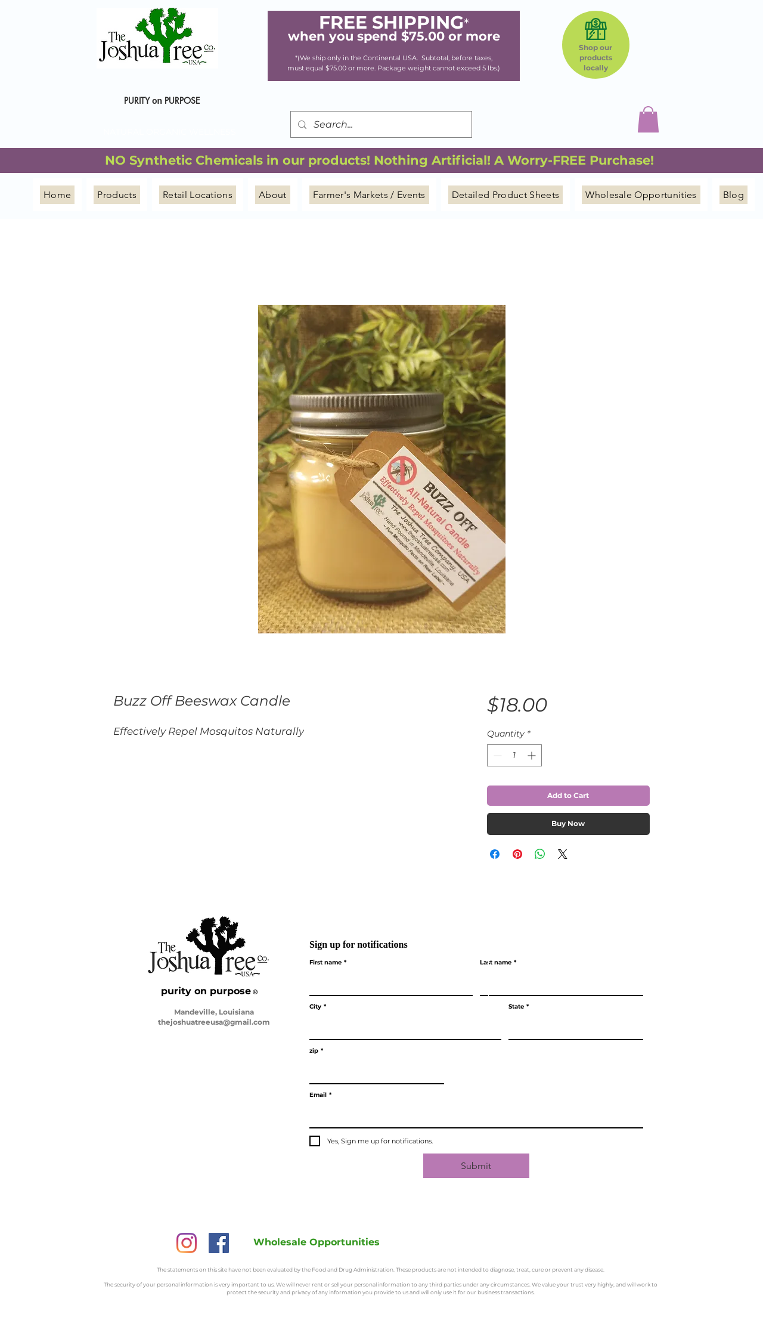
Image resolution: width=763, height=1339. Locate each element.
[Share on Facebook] (495, 854)
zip (316, 1050)
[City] (401, 1027)
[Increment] (532, 755)
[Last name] (558, 983)
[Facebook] (219, 1243)
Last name (498, 962)
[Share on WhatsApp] (540, 854)
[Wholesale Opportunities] (316, 1242)
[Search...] (380, 124)
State (518, 1006)
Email (320, 1095)
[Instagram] (186, 1243)
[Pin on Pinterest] (517, 854)
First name (327, 962)
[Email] (472, 1115)
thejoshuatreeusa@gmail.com (214, 1022)
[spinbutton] (514, 755)
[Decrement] (496, 755)
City (317, 1006)
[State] (572, 1027)
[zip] (373, 1071)
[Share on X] (563, 854)
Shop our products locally (595, 57)
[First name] (387, 983)
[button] (648, 119)
